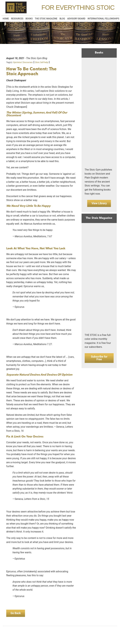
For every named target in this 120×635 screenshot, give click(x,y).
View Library (99, 203)
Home (6, 18)
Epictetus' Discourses (23, 62)
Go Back (16, 613)
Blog (62, 18)
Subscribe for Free (99, 359)
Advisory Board (76, 18)
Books (29, 18)
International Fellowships (103, 18)
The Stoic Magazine (46, 18)
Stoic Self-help (41, 62)
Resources (17, 18)
